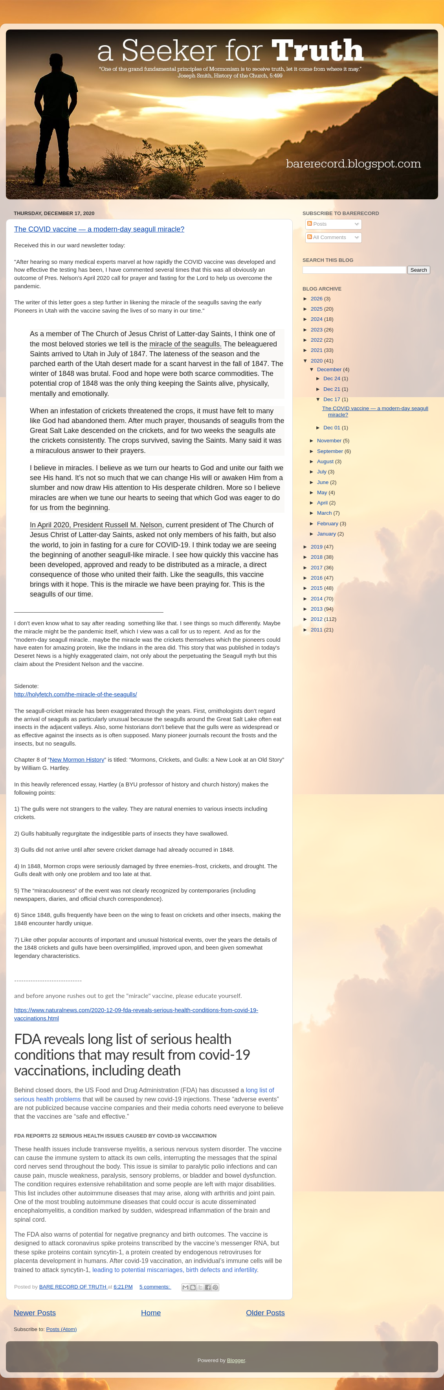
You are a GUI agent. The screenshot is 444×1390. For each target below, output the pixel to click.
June (323, 482)
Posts (317, 224)
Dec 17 (332, 399)
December (330, 369)
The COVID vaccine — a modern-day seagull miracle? (99, 229)
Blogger (236, 1360)
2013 (317, 609)
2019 (317, 547)
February (328, 524)
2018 (317, 557)
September (331, 451)
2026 (317, 299)
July (322, 472)
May (322, 492)
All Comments (326, 237)
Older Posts (265, 1313)
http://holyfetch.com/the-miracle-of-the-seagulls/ (75, 694)
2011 (317, 630)
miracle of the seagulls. (185, 344)
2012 (317, 619)
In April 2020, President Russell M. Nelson (96, 525)
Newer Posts (35, 1313)
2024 (317, 319)
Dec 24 (332, 378)
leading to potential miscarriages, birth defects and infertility (174, 1270)
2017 (317, 568)
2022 (317, 340)
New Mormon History (77, 760)
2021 (317, 350)
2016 (317, 578)
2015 (317, 588)
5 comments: (155, 1287)
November (330, 441)
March (325, 513)
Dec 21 (332, 389)
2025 (317, 309)
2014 (317, 599)
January (327, 534)
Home (151, 1313)
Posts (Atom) (61, 1329)
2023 (317, 330)
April (323, 503)
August (326, 461)
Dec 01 (332, 428)
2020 (317, 361)
